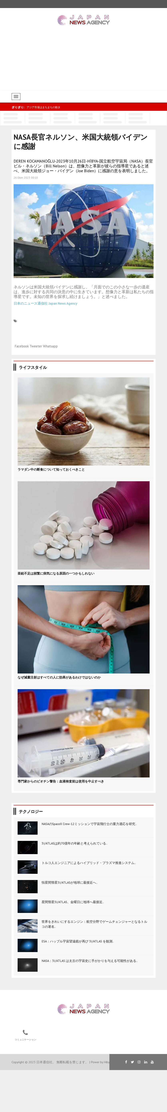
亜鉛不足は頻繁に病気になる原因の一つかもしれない (56, 573)
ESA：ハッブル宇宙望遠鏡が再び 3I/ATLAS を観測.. (78, 941)
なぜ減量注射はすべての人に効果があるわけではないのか (59, 677)
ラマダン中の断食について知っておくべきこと (51, 469)
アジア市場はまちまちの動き (43, 107)
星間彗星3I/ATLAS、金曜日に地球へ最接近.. (73, 902)
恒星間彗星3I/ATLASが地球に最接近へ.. (69, 882)
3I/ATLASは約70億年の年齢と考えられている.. (74, 843)
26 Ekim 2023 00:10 (26, 177)
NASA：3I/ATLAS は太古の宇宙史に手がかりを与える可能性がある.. (90, 961)
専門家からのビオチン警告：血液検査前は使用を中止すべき (61, 781)
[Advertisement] (83, 60)
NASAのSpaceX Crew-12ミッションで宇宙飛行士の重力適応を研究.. (89, 824)
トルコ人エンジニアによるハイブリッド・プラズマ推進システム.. (89, 863)
